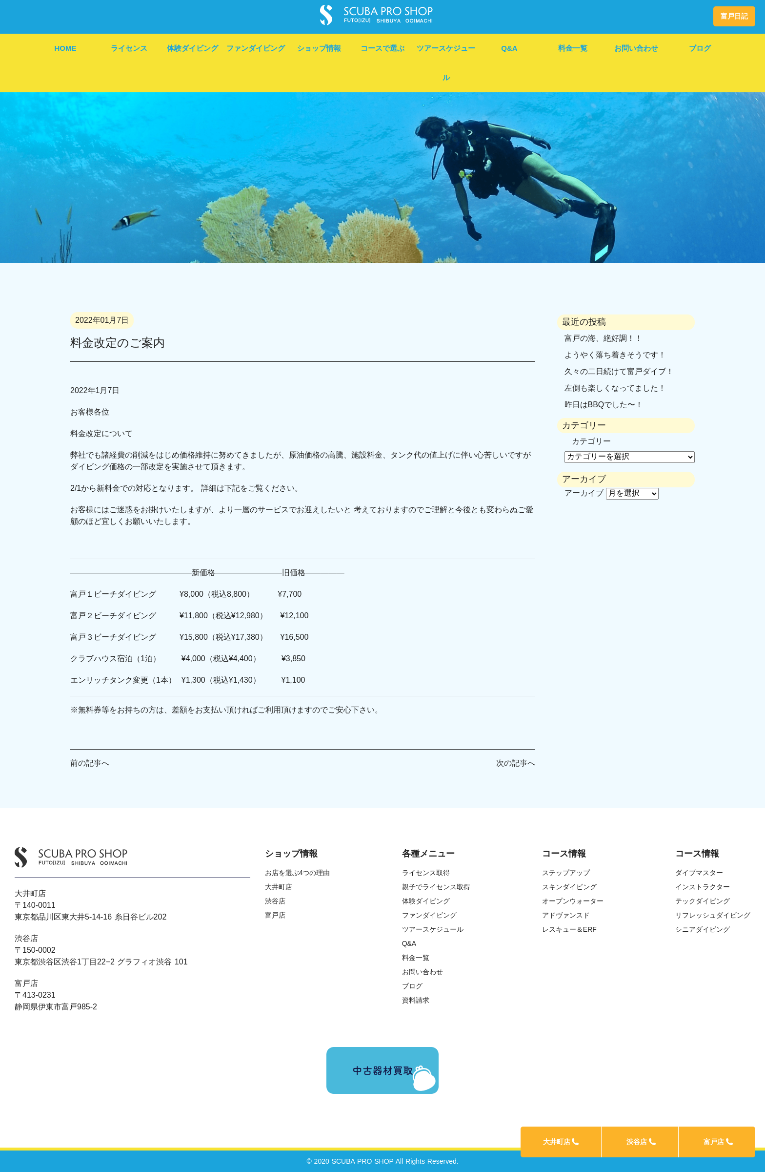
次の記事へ (515, 763)
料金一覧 (572, 48)
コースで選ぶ (382, 48)
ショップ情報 (319, 48)
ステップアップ (566, 873)
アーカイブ (584, 493)
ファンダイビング (255, 48)
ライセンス (129, 48)
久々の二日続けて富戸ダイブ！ (619, 371)
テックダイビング (702, 901)
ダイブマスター (699, 873)
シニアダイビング (702, 929)
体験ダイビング (192, 48)
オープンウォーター (573, 901)
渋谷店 (641, 1142)
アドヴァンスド (566, 915)
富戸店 (718, 1142)
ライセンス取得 (426, 873)
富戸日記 (734, 16)
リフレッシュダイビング (712, 915)
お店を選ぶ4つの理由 (297, 873)
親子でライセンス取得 (436, 887)
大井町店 (561, 1142)
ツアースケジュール (446, 63)
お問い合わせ (636, 48)
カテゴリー (591, 441)
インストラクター (702, 887)
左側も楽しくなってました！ (615, 388)
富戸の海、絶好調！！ (603, 338)
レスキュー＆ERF (569, 929)
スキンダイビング (569, 887)
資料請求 (415, 1000)
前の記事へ (89, 763)
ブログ (700, 48)
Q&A (509, 48)
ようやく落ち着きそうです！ (615, 355)
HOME (66, 48)
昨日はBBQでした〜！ (604, 404)
